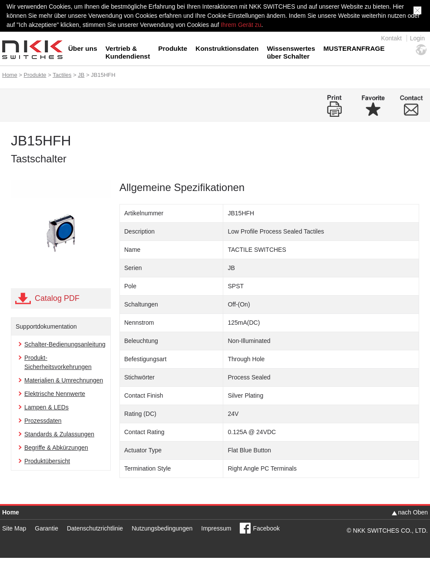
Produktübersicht (47, 461)
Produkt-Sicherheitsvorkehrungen (58, 362)
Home (9, 75)
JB (81, 75)
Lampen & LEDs (46, 407)
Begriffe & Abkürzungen (56, 447)
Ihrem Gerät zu (240, 24)
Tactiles (62, 75)
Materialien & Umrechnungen (63, 380)
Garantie (46, 528)
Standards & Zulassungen (59, 434)
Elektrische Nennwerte (54, 393)
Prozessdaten (43, 420)
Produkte (172, 48)
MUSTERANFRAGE (353, 48)
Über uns (82, 48)
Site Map (14, 528)
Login (417, 38)
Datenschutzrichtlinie (95, 528)
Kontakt (391, 38)
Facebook (266, 528)
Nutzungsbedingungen (162, 528)
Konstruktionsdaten (226, 48)
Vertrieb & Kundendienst (128, 52)
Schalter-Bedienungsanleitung (65, 344)
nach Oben (413, 512)
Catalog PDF (57, 298)
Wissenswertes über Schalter (291, 52)
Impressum (216, 528)
